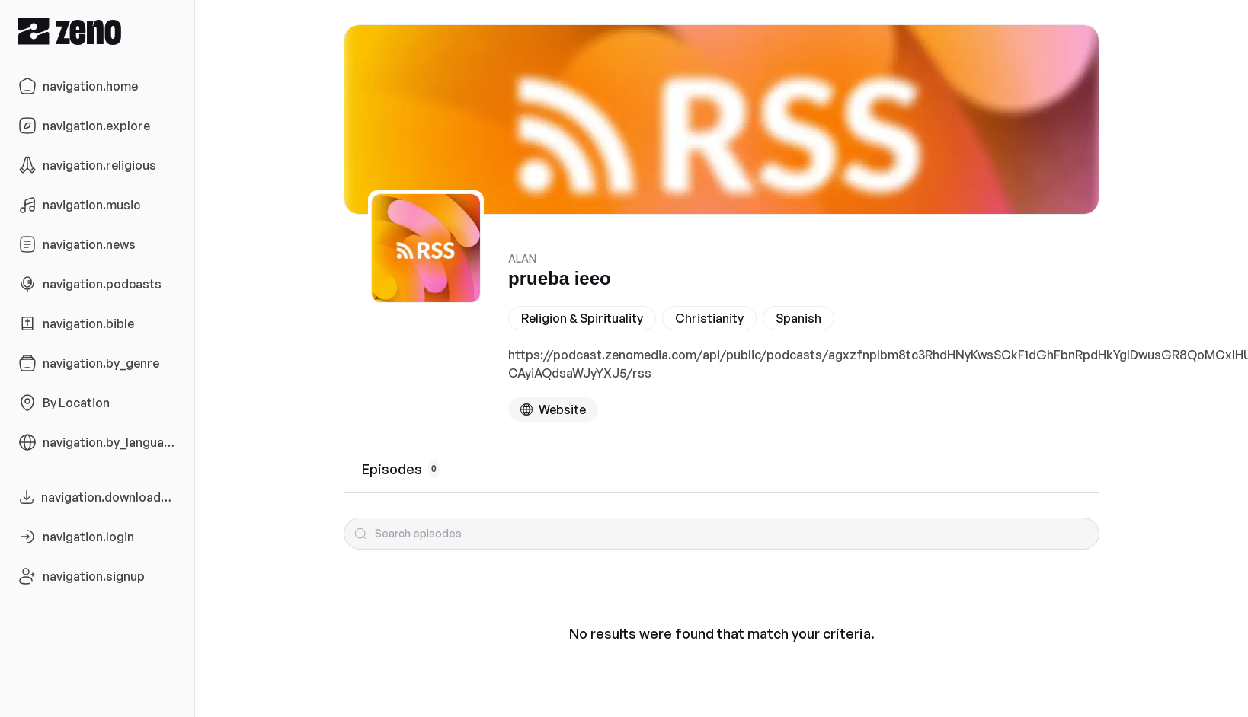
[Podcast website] (553, 409)
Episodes (401, 469)
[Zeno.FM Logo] (97, 30)
